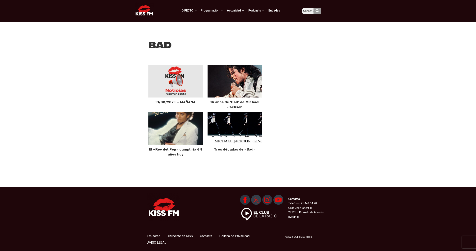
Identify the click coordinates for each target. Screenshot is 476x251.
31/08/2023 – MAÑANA (175, 102)
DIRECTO (195, 10)
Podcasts (260, 10)
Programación (217, 10)
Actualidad (240, 10)
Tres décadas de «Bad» (235, 149)
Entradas (277, 10)
